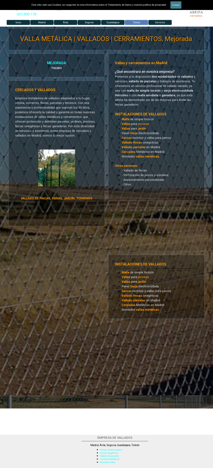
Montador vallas (107, 462)
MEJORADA (23, 63)
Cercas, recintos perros (111, 450)
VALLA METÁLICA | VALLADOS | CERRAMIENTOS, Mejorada (106, 39)
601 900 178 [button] (26, 14)
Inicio (18, 22)
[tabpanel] (26, 14)
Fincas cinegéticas (109, 453)
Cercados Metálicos (109, 459)
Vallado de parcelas (109, 456)
